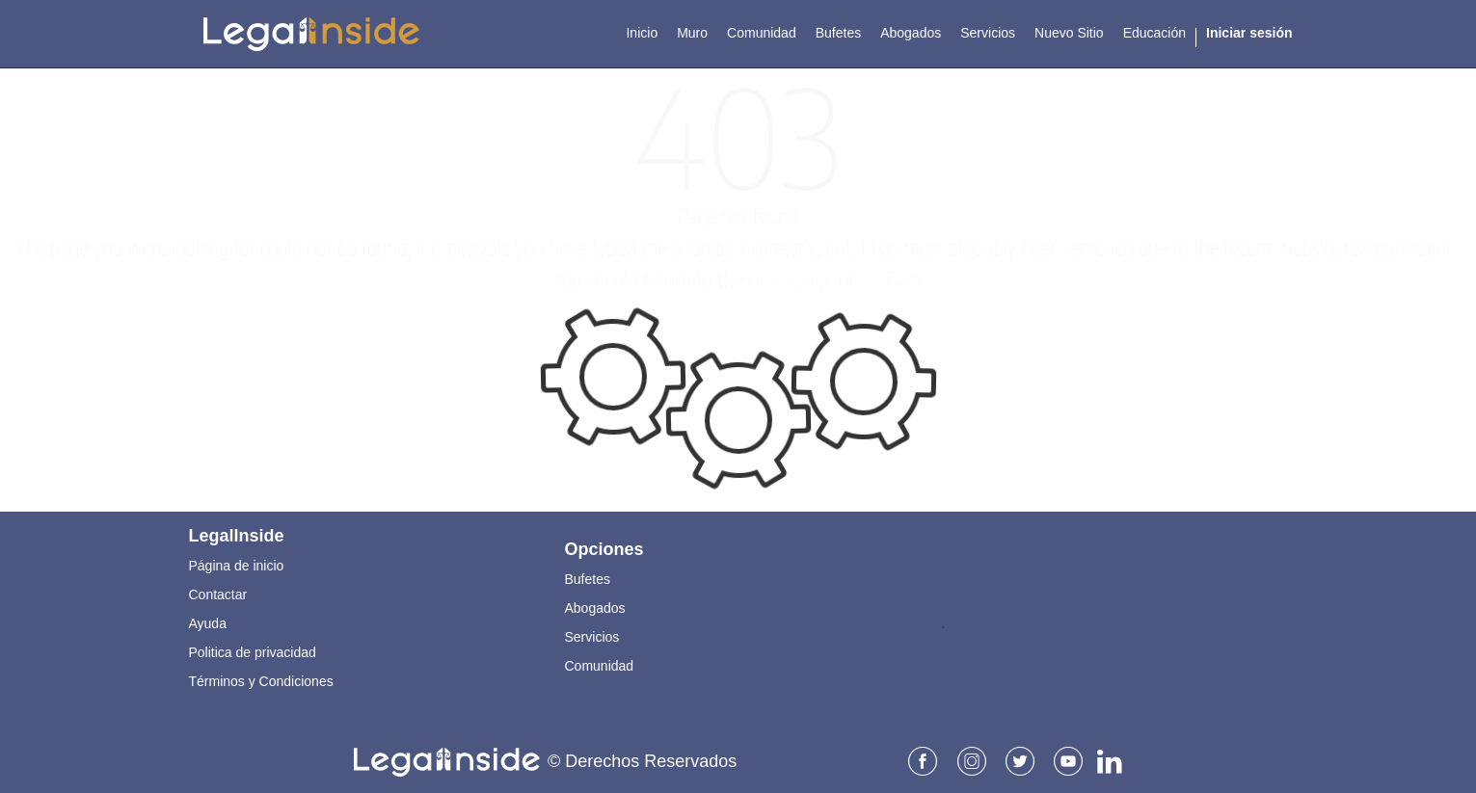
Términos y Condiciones (261, 680)
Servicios (592, 636)
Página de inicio (236, 564)
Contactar (218, 593)
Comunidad (599, 665)
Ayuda (208, 622)
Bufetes (587, 578)
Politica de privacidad (252, 651)
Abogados (595, 607)
